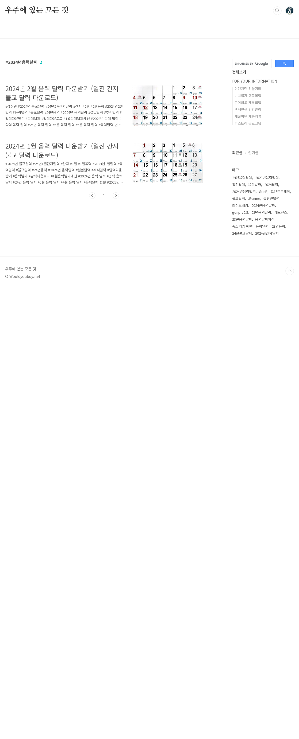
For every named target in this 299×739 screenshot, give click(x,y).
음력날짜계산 (264, 545)
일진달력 (238, 511)
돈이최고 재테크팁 (248, 102)
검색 (277, 11)
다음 (116, 195)
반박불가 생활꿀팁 (248, 95)
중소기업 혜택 (242, 552)
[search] (251, 63)
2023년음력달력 (267, 504)
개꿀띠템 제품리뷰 (248, 116)
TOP (289, 721)
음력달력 (262, 552)
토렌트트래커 (280, 517)
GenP (263, 517)
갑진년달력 (271, 524)
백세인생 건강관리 (248, 109)
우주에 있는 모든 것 (37, 10)
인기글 (253, 286)
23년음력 (278, 552)
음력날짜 (254, 511)
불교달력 (238, 524)
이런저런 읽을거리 (248, 88)
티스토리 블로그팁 (248, 123)
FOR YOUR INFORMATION (254, 81)
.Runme (254, 524)
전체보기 (239, 72)
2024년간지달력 (267, 559)
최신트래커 (240, 531)
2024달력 (271, 511)
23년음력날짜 (242, 545)
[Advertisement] (263, 198)
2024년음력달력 (244, 517)
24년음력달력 (242, 504)
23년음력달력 (261, 538)
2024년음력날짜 (263, 531)
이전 (92, 195)
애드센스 (280, 538)
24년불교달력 (242, 559)
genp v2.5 (240, 538)
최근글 (237, 286)
